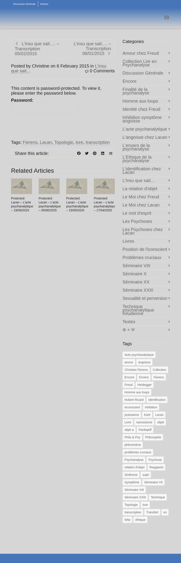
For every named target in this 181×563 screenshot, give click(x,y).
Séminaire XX (136, 282)
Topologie (63, 142)
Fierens (30, 142)
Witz (127, 520)
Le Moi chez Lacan (141, 205)
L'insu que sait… (139, 180)
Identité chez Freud (141, 109)
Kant (147, 415)
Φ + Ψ (129, 329)
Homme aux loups (140, 101)
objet (160, 422)
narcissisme (144, 422)
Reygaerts (156, 467)
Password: (44, 105)
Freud (128, 385)
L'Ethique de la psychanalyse (137, 159)
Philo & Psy (132, 437)
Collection (159, 370)
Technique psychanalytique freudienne (138, 310)
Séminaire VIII (136, 265)
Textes (129, 321)
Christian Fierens (136, 370)
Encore (129, 81)
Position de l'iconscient (145, 249)
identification (157, 400)
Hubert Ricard (133, 400)
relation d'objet (134, 467)
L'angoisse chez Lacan (145, 137)
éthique (140, 520)
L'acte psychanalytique (145, 129)
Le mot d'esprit (137, 213)
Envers (144, 377)
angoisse (144, 362)
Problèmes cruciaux (142, 257)
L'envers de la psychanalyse (136, 147)
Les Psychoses (137, 221)
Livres (128, 241)
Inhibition (151, 407)
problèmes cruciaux (137, 452)
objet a (129, 430)
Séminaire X (135, 273)
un (165, 512)
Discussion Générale (24, 4)
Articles (44, 4)
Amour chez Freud (141, 53)
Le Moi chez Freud (141, 196)
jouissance (131, 415)
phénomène (132, 445)
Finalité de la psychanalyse (136, 91)
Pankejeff (145, 430)
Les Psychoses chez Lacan (143, 231)
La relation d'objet (140, 188)
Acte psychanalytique (139, 355)
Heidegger (145, 385)
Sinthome (131, 475)
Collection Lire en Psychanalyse (140, 63)
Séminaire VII (153, 482)
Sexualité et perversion (145, 298)
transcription (98, 142)
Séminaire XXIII (138, 290)
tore (79, 142)
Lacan (46, 142)
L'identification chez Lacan (142, 170)
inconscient (132, 407)
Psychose (155, 460)
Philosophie (153, 437)
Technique (158, 497)
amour (128, 362)
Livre (127, 422)
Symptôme (131, 482)
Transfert (152, 512)
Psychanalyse (133, 460)
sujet (145, 475)
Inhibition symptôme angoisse (142, 119)
